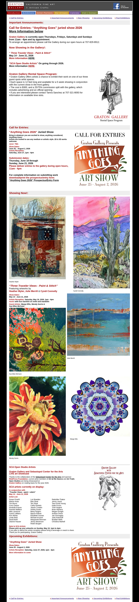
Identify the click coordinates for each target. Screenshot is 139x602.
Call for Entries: (16, 18)
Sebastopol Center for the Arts (48, 477)
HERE (31, 58)
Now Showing (83, 18)
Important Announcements (62, 18)
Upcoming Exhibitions (102, 18)
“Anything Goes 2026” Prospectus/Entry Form (34, 180)
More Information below (26, 31)
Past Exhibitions (122, 18)
